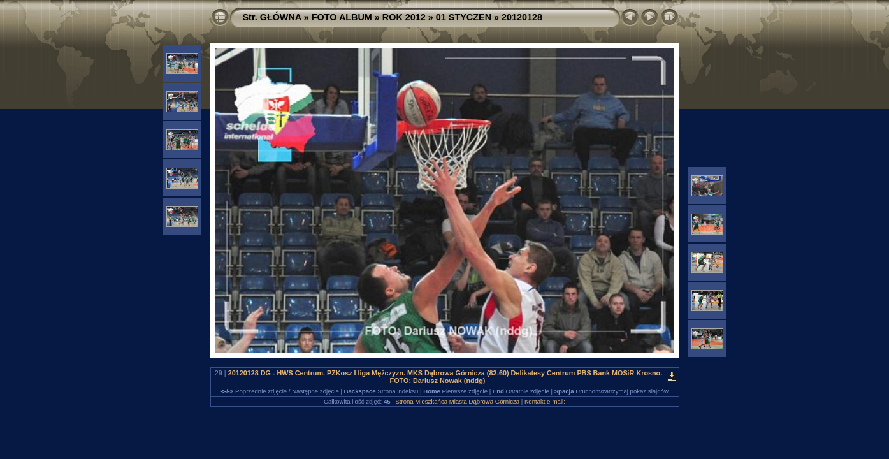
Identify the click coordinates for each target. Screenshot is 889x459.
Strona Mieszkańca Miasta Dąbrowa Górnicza (457, 401)
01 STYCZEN (463, 17)
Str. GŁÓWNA (272, 17)
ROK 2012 (404, 17)
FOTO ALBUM (342, 17)
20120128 (522, 17)
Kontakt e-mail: (544, 401)
